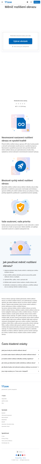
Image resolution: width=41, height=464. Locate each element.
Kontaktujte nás (5, 443)
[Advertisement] (21, 19)
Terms (24, 458)
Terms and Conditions (7, 440)
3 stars (21, 103)
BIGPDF (3, 413)
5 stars (25, 103)
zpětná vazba (5, 401)
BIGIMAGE (4, 419)
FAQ (3, 403)
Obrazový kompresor (7, 415)
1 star (16, 103)
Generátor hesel (5, 426)
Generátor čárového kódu (8, 424)
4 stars (23, 103)
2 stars (18, 103)
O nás (3, 436)
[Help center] (31, 2)
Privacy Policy (5, 438)
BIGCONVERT (5, 417)
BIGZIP (3, 422)
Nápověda (4, 398)
